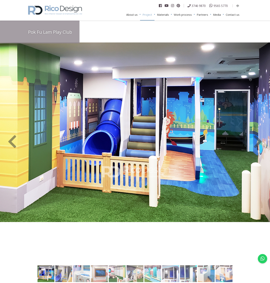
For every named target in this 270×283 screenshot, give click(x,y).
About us (132, 14)
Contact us (232, 14)
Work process (183, 14)
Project (147, 14)
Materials (163, 14)
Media (217, 14)
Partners (202, 14)
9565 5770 (221, 6)
